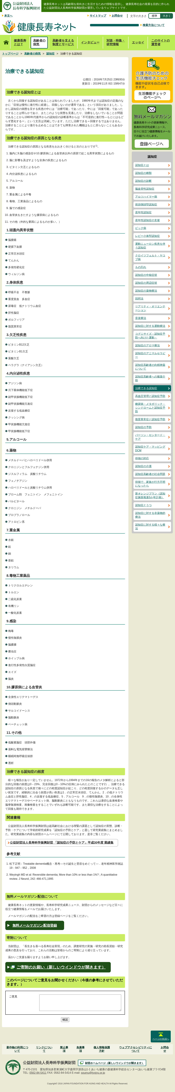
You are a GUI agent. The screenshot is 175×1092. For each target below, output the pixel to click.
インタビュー (90, 42)
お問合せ (117, 15)
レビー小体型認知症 (147, 236)
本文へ (8, 15)
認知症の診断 (143, 180)
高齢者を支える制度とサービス (63, 42)
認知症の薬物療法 (146, 290)
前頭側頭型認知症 (146, 204)
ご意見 (13, 996)
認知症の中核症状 (146, 275)
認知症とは (142, 165)
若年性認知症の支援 (147, 220)
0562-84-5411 (37, 1072)
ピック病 (140, 228)
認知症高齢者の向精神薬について (150, 366)
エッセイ (138, 42)
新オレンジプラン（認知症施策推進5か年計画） (150, 495)
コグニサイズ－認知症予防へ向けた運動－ (150, 335)
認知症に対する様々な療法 (150, 526)
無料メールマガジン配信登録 (34, 925)
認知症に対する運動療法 (150, 325)
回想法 (139, 298)
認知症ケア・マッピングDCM (150, 448)
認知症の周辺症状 (146, 282)
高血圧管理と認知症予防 (150, 396)
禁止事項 (64, 1049)
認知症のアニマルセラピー (150, 355)
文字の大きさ (138, 16)
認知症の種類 (143, 173)
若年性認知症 (143, 212)
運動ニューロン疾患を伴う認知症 (150, 245)
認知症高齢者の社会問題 (150, 474)
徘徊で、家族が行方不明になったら (150, 483)
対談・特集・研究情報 (115, 42)
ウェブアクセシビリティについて (135, 1049)
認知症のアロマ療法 (147, 345)
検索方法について (154, 25)
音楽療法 (140, 318)
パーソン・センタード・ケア (150, 437)
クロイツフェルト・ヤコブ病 (150, 257)
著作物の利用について (17, 1049)
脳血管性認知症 (144, 188)
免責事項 (80, 1049)
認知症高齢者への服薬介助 (150, 378)
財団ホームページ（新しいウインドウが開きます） (114, 1063)
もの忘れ (140, 267)
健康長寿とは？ (20, 42)
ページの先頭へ (160, 1039)
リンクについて (44, 1049)
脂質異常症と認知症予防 (150, 419)
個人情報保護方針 (101, 1049)
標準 (154, 15)
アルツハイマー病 (146, 196)
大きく (167, 15)
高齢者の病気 (39, 42)
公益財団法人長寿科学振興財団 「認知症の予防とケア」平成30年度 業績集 (61, 842)
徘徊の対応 (142, 458)
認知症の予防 (143, 427)
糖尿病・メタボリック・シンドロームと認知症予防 (150, 407)
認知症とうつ (143, 505)
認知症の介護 (143, 466)
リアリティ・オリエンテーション (150, 308)
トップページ (6, 40)
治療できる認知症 (146, 388)
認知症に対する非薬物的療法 (150, 515)
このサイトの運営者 (160, 42)
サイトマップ (98, 15)
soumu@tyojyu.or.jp (93, 1072)
